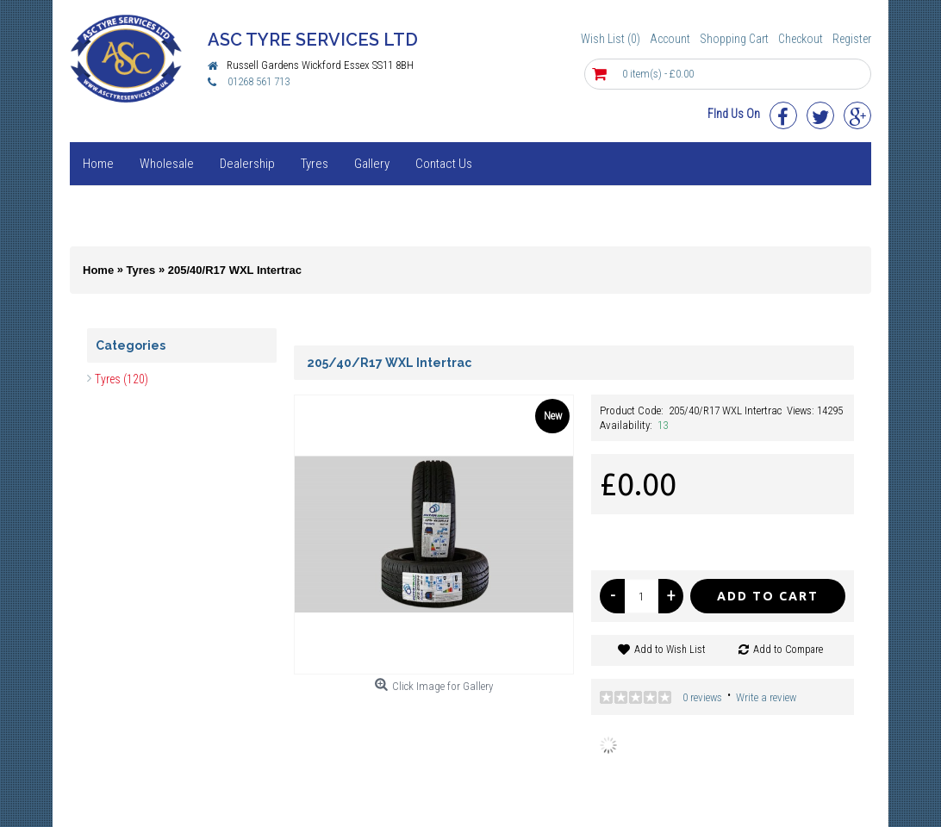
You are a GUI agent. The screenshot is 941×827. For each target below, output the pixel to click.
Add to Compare (788, 650)
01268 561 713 (258, 81)
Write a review (766, 697)
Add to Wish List (670, 650)
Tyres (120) (121, 379)
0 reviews (702, 697)
